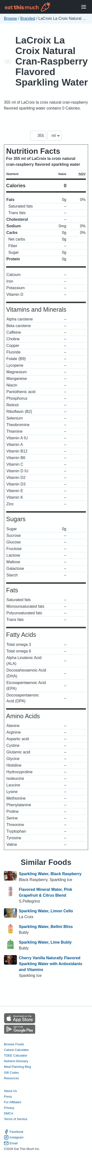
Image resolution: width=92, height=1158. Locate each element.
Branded (27, 18)
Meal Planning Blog (17, 1067)
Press (8, 1096)
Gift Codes (11, 1072)
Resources (11, 1078)
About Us (10, 1091)
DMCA (8, 1113)
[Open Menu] (83, 7)
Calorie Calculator (16, 1050)
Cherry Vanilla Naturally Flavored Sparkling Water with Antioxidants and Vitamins (50, 964)
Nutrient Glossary (16, 1061)
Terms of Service (15, 1119)
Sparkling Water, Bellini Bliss (46, 927)
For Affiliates (12, 1102)
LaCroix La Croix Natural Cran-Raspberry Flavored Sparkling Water (51, 61)
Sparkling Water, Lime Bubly (45, 942)
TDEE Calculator (15, 1055)
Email (10, 1143)
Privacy (9, 1108)
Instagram (14, 1137)
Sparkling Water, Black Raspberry (50, 874)
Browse (10, 18)
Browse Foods (14, 1044)
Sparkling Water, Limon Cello (46, 911)
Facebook (13, 1131)
